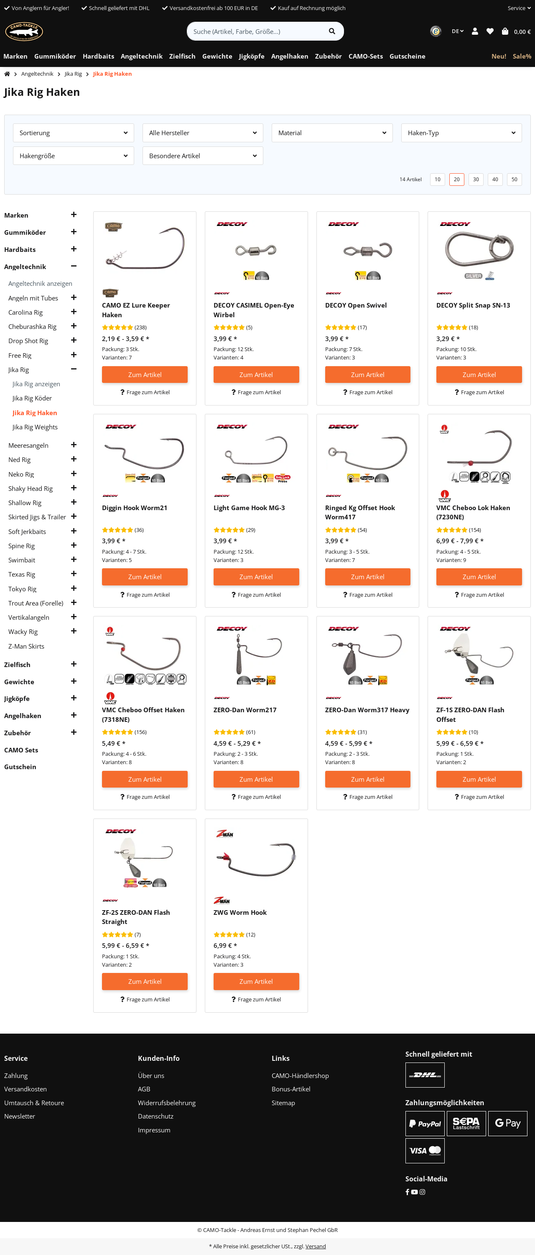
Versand (316, 1246)
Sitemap (283, 1102)
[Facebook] (407, 1192)
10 (438, 179)
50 (514, 179)
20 (457, 179)
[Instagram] (422, 1192)
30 (476, 179)
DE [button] (458, 31)
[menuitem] (15, 56)
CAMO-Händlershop (300, 1075)
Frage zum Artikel (145, 392)
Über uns (151, 1075)
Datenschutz (155, 1116)
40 (495, 179)
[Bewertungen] (117, 327)
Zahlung (16, 1075)
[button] (516, 8)
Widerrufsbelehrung (167, 1102)
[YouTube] (414, 1192)
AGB (144, 1089)
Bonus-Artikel (291, 1089)
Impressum (154, 1130)
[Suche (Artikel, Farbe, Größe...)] (254, 31)
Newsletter (19, 1116)
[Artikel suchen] (332, 31)
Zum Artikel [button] (145, 374)
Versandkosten (25, 1089)
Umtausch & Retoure (34, 1102)
